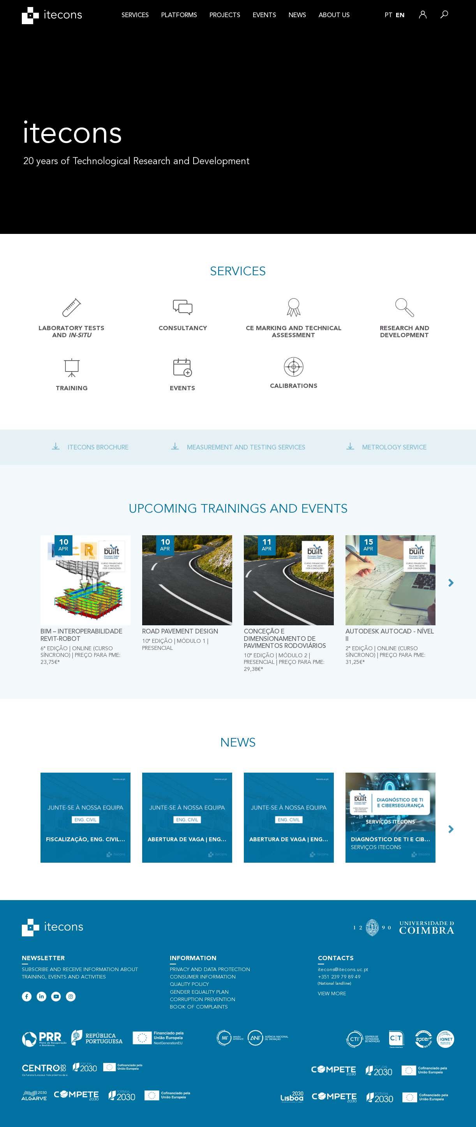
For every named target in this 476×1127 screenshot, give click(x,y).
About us (334, 15)
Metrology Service (386, 448)
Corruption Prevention (202, 999)
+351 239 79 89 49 (339, 977)
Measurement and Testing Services (238, 448)
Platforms (179, 15)
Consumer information (203, 977)
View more (332, 993)
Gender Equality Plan (199, 992)
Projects (225, 15)
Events (264, 15)
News (297, 15)
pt (389, 15)
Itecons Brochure (90, 448)
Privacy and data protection (210, 969)
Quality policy (189, 984)
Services (135, 15)
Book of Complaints (199, 1007)
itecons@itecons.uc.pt (343, 969)
